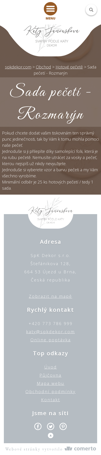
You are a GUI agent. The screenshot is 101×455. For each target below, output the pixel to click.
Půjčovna (50, 375)
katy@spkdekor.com (50, 331)
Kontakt (50, 399)
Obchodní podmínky (50, 391)
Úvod (50, 367)
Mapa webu (50, 383)
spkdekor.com (18, 67)
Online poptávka (50, 339)
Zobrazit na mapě (50, 296)
